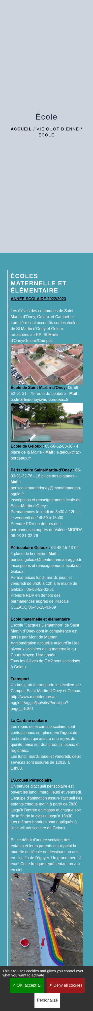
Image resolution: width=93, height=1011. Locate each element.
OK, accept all (26, 985)
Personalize (47, 1000)
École (46, 135)
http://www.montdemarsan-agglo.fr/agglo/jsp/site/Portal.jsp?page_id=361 (39, 703)
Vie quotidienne (58, 129)
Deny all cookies (65, 985)
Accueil (21, 129)
